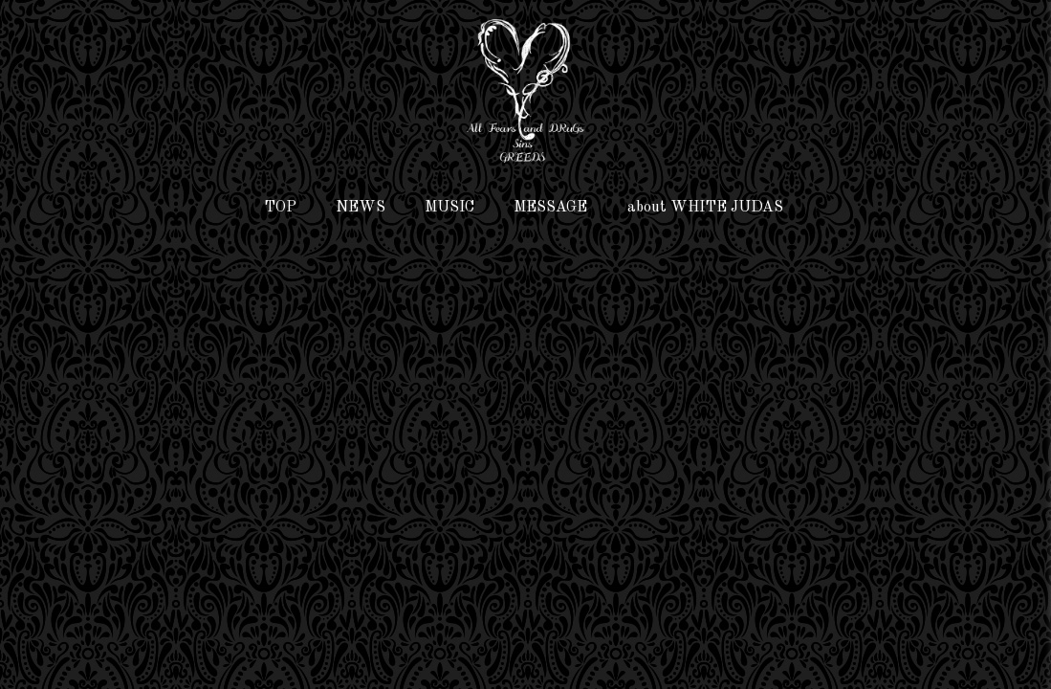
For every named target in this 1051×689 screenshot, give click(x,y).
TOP (280, 207)
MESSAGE (550, 207)
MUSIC (449, 207)
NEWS (360, 207)
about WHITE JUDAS (705, 207)
